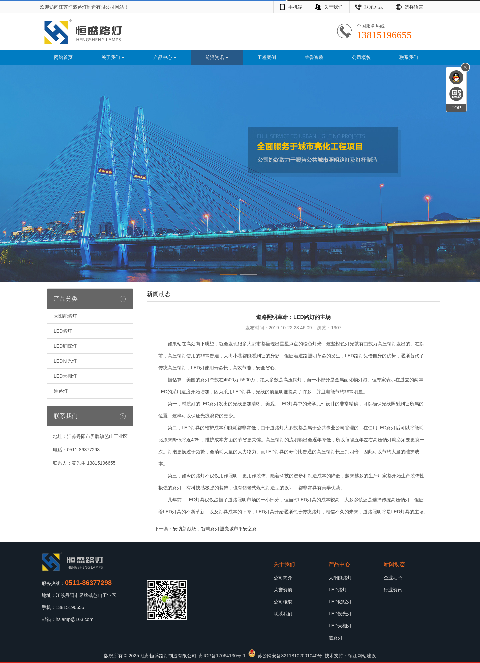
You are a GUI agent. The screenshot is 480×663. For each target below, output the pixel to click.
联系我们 (408, 57)
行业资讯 (393, 589)
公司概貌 (361, 57)
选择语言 (414, 7)
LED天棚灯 (65, 376)
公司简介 (283, 577)
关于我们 (333, 7)
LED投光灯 (65, 361)
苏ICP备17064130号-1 (222, 655)
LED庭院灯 (65, 346)
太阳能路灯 (65, 316)
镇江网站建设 (362, 655)
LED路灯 (63, 331)
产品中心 (165, 57)
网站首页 (63, 57)
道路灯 (61, 391)
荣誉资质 (314, 57)
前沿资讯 (217, 57)
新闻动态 (394, 564)
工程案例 (266, 57)
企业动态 (393, 577)
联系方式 (373, 7)
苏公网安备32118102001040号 (290, 655)
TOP (456, 107)
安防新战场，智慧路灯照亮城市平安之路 (215, 528)
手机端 (295, 7)
